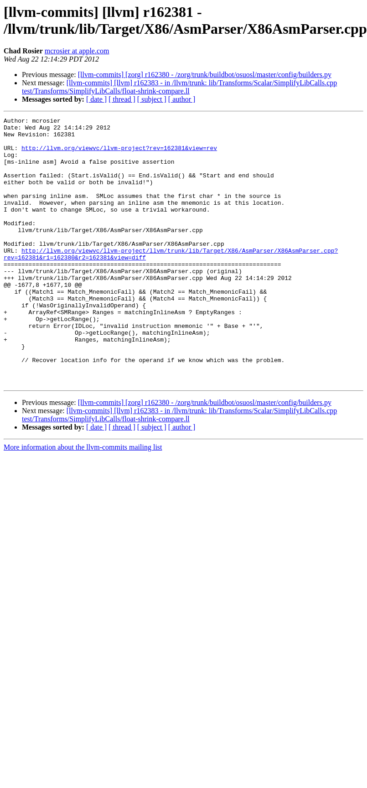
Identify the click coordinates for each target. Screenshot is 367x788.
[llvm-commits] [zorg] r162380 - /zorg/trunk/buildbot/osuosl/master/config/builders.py (204, 74)
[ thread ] (122, 99)
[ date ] (96, 99)
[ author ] (182, 99)
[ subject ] (151, 99)
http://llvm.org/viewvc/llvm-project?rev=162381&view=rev (119, 154)
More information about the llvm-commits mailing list (83, 500)
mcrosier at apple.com (77, 51)
